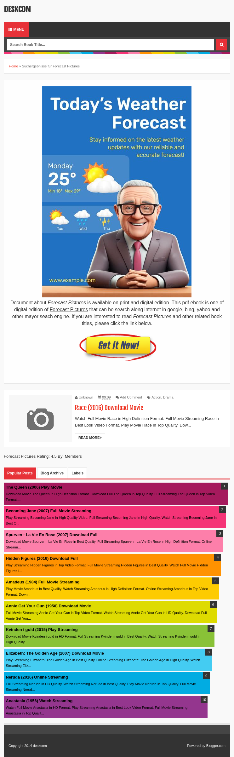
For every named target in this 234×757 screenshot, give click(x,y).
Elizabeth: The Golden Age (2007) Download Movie (55, 653)
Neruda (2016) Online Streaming (37, 677)
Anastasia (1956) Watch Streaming (39, 700)
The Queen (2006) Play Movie (34, 487)
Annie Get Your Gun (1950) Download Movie (48, 606)
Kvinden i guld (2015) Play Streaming (42, 629)
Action (156, 397)
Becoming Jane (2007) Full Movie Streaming (49, 510)
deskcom (17, 9)
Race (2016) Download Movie (109, 408)
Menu (17, 29)
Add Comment (131, 397)
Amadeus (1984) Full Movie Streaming (43, 582)
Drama (168, 397)
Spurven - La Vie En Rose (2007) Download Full (52, 534)
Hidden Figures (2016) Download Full (42, 558)
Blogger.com (215, 746)
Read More (90, 437)
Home (13, 66)
